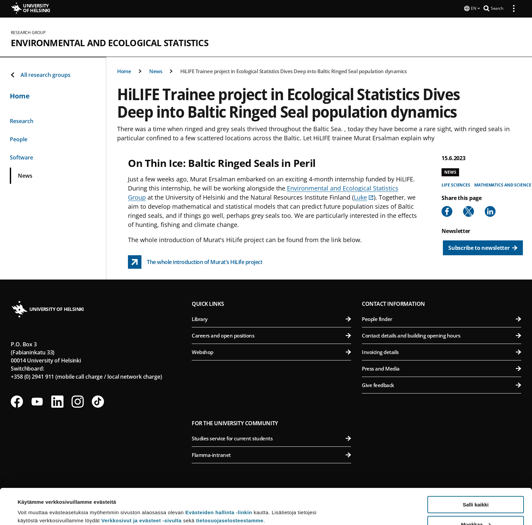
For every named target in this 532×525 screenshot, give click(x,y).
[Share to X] (468, 210)
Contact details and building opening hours (441, 334)
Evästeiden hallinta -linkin (218, 476)
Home (124, 70)
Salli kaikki (476, 469)
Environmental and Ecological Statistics (109, 42)
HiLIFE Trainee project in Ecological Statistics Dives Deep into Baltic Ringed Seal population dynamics (293, 70)
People (18, 138)
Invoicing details (441, 351)
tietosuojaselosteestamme (230, 485)
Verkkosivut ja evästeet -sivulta (141, 485)
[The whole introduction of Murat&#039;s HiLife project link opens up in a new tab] (195, 261)
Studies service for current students (271, 437)
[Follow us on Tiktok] (98, 401)
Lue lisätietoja (35, 503)
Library (271, 318)
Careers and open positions (271, 334)
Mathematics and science (502, 184)
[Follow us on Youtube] (37, 401)
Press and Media (441, 367)
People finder (441, 318)
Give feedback (441, 384)
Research (21, 120)
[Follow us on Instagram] (78, 401)
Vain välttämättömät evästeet (475, 508)
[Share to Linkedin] (490, 210)
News (155, 70)
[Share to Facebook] (447, 210)
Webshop (271, 351)
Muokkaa (476, 489)
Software (21, 157)
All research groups (40, 74)
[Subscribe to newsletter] (483, 247)
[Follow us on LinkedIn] (57, 401)
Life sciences (456, 184)
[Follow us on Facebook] (17, 401)
